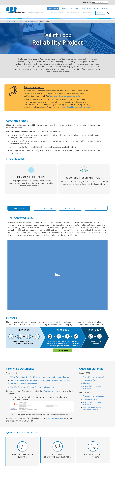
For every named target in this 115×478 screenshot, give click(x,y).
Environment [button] (88, 13)
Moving (77, 8)
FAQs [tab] (96, 208)
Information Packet (90, 380)
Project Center (86, 8)
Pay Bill (70, 8)
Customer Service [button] (74, 13)
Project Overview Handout (93, 377)
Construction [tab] (45, 208)
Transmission (33, 21)
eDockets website (50, 391)
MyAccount (53, 8)
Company (14, 21)
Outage (63, 8)
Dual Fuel (96, 8)
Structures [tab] (70, 208)
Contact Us (104, 8)
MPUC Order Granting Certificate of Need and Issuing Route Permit (39, 377)
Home (8, 21)
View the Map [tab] (19, 208)
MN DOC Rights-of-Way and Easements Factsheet (32, 387)
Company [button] (100, 13)
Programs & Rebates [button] (36, 13)
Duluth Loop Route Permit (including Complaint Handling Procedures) (40, 380)
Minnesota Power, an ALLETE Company (15, 10)
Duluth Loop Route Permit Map (23, 384)
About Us (23, 21)
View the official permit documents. (64, 96)
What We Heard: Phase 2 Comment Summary (92, 408)
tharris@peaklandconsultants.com (75, 107)
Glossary (86, 383)
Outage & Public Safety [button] (56, 13)
